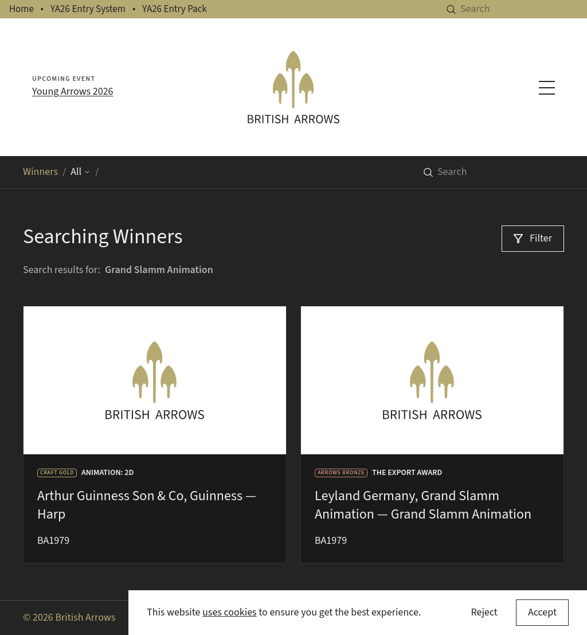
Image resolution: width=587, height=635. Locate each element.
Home (21, 9)
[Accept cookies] (542, 612)
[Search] (523, 9)
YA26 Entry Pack (174, 9)
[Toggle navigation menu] (547, 88)
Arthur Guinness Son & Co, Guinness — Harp (146, 505)
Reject (484, 612)
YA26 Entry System (88, 9)
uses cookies (229, 612)
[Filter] (533, 238)
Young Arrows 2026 (73, 91)
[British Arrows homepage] (293, 87)
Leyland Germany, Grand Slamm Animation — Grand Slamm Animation (423, 505)
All (81, 172)
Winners (40, 172)
